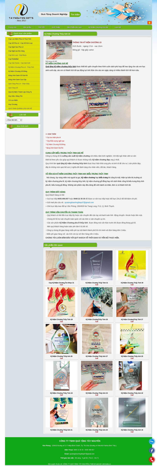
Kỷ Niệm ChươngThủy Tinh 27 (132, 319)
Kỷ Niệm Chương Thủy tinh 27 (97, 356)
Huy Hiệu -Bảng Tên (16, 96)
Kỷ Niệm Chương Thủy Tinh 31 (97, 283)
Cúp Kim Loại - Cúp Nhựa (17, 55)
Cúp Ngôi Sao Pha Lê (16, 47)
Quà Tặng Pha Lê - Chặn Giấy (19, 84)
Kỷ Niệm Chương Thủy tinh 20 (97, 430)
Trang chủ (12, 27)
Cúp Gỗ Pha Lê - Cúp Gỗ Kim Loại (21, 43)
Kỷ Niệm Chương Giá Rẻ (98, 27)
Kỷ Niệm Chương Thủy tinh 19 (132, 430)
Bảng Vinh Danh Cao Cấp (17, 79)
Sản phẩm (27, 27)
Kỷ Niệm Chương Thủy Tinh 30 (132, 283)
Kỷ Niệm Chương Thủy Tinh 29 (61, 319)
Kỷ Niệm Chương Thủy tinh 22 (132, 393)
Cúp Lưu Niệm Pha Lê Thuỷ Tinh (20, 39)
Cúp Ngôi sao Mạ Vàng (17, 51)
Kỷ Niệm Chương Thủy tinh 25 (132, 356)
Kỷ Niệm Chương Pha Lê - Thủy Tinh (21, 67)
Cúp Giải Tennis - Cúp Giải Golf (19, 63)
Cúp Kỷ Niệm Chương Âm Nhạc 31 (61, 283)
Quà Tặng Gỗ (13, 88)
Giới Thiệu (56, 27)
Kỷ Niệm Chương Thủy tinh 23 (97, 393)
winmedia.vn (106, 464)
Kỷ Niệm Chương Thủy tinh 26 (61, 356)
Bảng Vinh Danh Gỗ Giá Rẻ (18, 75)
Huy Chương (13, 104)
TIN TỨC (41, 27)
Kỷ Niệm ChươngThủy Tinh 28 (97, 319)
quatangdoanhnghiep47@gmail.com (79, 202)
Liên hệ (118, 27)
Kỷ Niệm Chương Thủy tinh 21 (61, 430)
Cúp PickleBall (13, 59)
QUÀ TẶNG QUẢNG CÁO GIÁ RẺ (20, 108)
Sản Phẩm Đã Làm (74, 27)
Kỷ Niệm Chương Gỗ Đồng (18, 71)
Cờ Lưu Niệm (13, 100)
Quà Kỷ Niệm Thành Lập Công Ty (20, 92)
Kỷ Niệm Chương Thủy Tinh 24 (61, 393)
